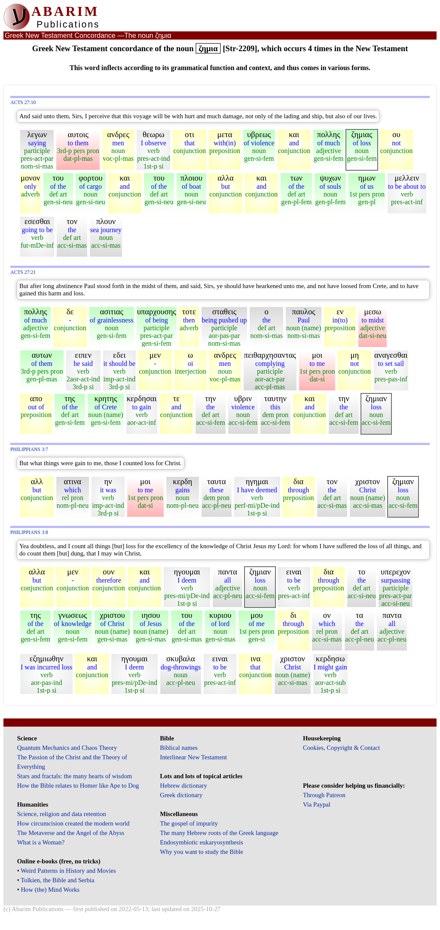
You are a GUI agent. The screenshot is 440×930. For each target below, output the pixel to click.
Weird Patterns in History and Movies (68, 870)
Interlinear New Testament (193, 757)
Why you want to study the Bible (201, 851)
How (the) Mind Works (50, 889)
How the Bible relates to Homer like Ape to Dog (78, 785)
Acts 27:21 (23, 272)
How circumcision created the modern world (73, 823)
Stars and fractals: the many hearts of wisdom (74, 776)
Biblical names (179, 747)
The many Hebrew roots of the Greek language (219, 832)
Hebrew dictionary (183, 785)
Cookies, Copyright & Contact (341, 747)
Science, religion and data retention (61, 813)
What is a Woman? (40, 842)
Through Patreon (324, 795)
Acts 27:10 (23, 102)
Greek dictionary (181, 795)
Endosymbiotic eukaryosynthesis (201, 842)
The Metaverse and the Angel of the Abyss (71, 832)
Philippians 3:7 (29, 449)
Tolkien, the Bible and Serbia (57, 880)
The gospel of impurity (189, 823)
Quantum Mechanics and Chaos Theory (67, 747)
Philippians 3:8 (29, 532)
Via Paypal (316, 804)
